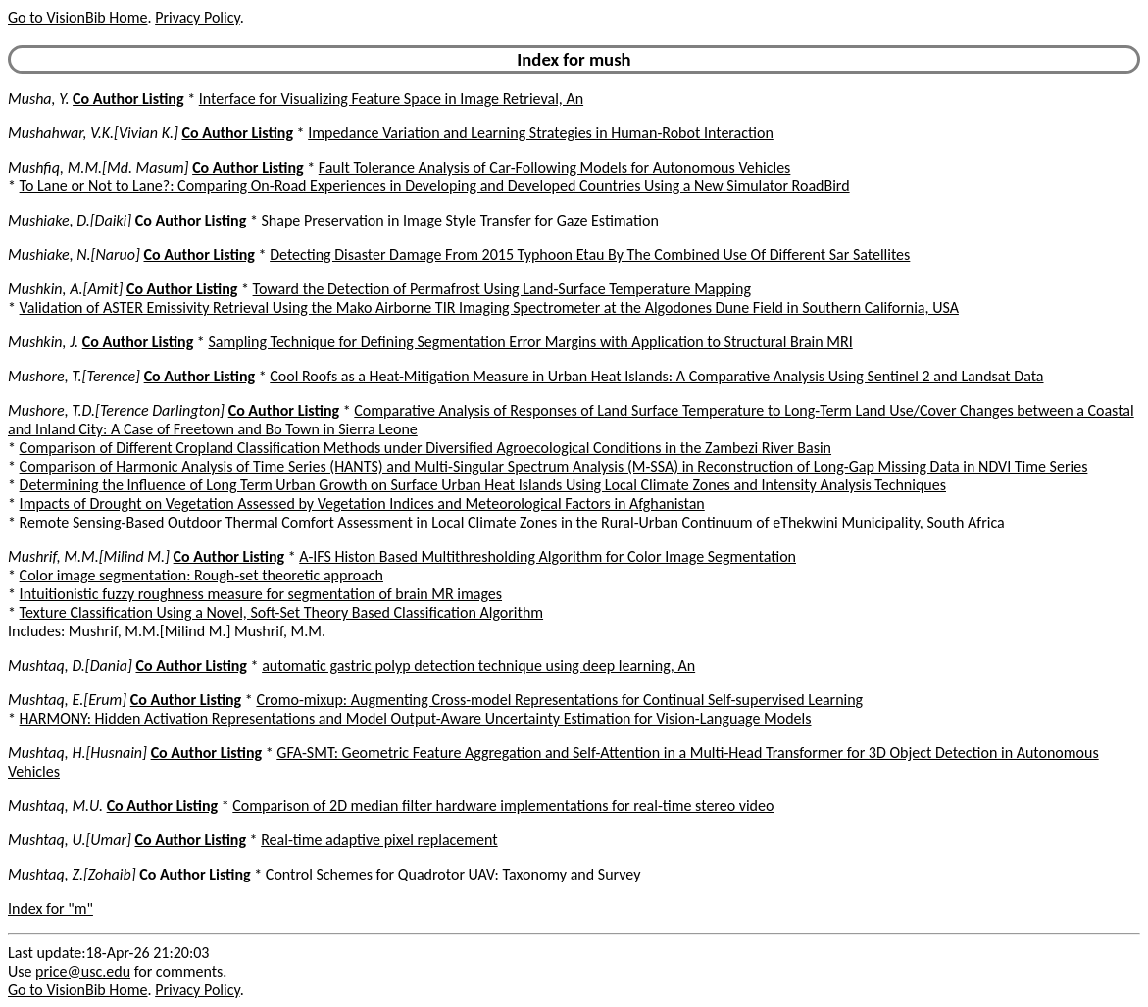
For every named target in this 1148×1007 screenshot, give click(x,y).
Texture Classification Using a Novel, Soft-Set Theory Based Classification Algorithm (281, 612)
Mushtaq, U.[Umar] (69, 840)
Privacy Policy (197, 17)
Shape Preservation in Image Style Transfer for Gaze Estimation (459, 220)
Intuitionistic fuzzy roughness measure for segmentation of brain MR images (261, 593)
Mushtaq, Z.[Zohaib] (72, 874)
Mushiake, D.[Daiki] (69, 220)
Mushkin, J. (43, 341)
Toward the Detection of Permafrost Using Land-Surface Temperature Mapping (502, 288)
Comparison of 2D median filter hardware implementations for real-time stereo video (503, 805)
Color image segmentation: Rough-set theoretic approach (201, 575)
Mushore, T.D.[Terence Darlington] (116, 410)
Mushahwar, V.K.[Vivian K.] (93, 133)
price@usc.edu (82, 971)
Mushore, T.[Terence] (74, 376)
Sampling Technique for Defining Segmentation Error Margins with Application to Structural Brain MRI (530, 341)
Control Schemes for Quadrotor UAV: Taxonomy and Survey (453, 874)
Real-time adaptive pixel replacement (379, 840)
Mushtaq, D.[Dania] (70, 665)
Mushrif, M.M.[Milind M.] (89, 556)
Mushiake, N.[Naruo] (74, 254)
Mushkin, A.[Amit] (65, 288)
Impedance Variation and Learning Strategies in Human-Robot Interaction (541, 133)
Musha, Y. (38, 98)
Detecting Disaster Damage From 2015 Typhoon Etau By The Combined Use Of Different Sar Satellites (590, 254)
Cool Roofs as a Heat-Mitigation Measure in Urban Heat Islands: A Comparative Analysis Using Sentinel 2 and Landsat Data (656, 376)
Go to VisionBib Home (77, 17)
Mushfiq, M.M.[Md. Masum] (98, 167)
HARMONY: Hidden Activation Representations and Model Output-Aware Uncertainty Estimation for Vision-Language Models (416, 718)
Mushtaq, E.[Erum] (67, 699)
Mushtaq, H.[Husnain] (77, 752)
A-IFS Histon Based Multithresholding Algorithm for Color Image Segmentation (547, 556)
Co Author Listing (128, 98)
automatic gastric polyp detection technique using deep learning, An (478, 665)
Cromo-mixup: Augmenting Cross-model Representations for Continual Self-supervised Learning (559, 699)
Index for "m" (50, 908)
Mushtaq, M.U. (55, 805)
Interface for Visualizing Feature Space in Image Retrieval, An (391, 98)
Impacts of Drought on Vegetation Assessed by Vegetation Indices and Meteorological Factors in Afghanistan (362, 503)
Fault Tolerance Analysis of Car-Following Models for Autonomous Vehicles (555, 167)
